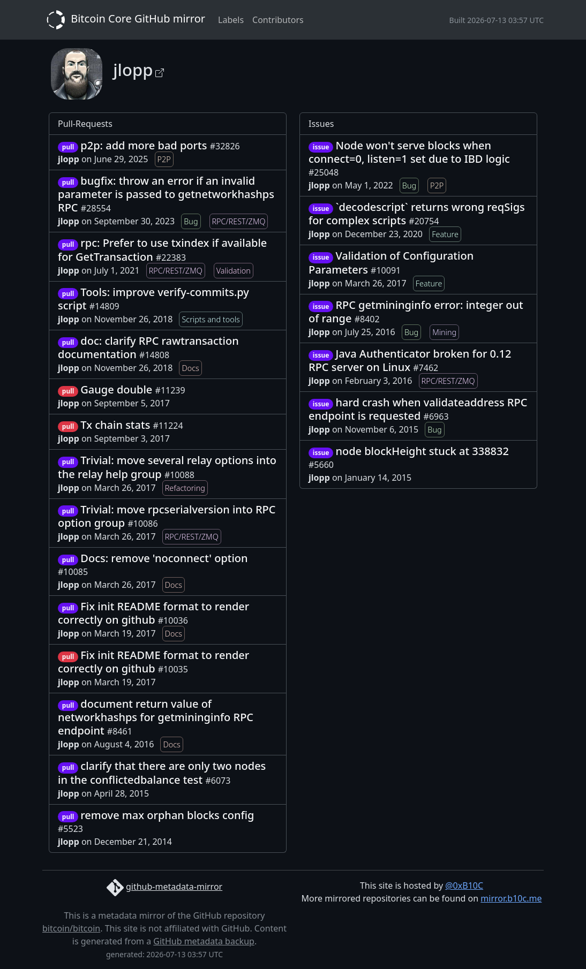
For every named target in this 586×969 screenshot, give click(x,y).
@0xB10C (464, 885)
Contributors (278, 20)
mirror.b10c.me (511, 898)
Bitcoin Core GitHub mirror (123, 20)
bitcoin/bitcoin (71, 928)
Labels (231, 20)
